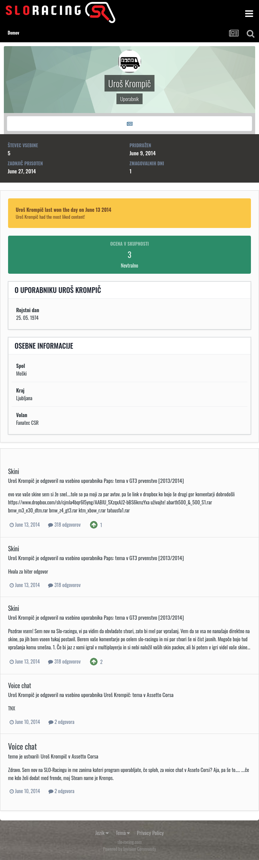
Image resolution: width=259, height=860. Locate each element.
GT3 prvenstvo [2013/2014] (157, 480)
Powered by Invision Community (129, 848)
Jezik (102, 832)
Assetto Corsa (160, 694)
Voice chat (19, 685)
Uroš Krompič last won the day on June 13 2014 (63, 209)
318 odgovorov (64, 524)
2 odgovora (61, 721)
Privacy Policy (150, 832)
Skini (13, 471)
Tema (123, 832)
